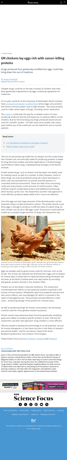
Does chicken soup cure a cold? (20, 146)
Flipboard (53, 338)
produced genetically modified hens (22, 104)
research (9, 114)
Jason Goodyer (7, 348)
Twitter (24, 338)
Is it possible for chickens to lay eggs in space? (27, 143)
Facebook (31, 338)
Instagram (40, 338)
